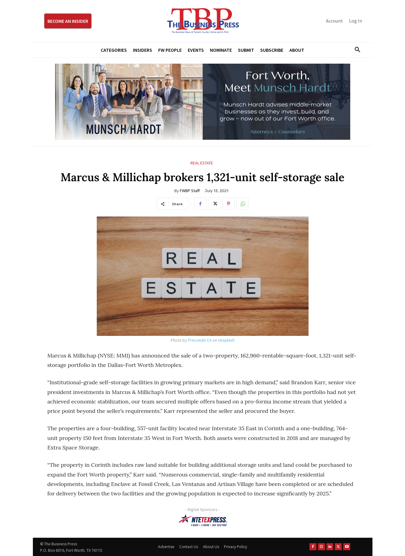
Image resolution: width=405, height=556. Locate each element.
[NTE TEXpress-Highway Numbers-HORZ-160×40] (202, 520)
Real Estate (202, 163)
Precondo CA (200, 340)
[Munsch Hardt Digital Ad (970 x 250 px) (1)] (202, 102)
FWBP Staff (190, 190)
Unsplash (226, 340)
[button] (355, 50)
